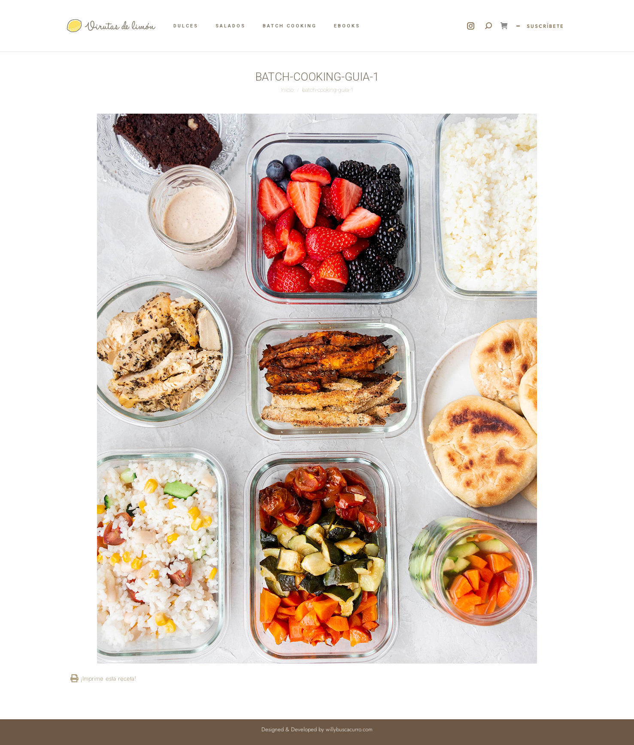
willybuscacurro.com (349, 729)
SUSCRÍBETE (545, 26)
